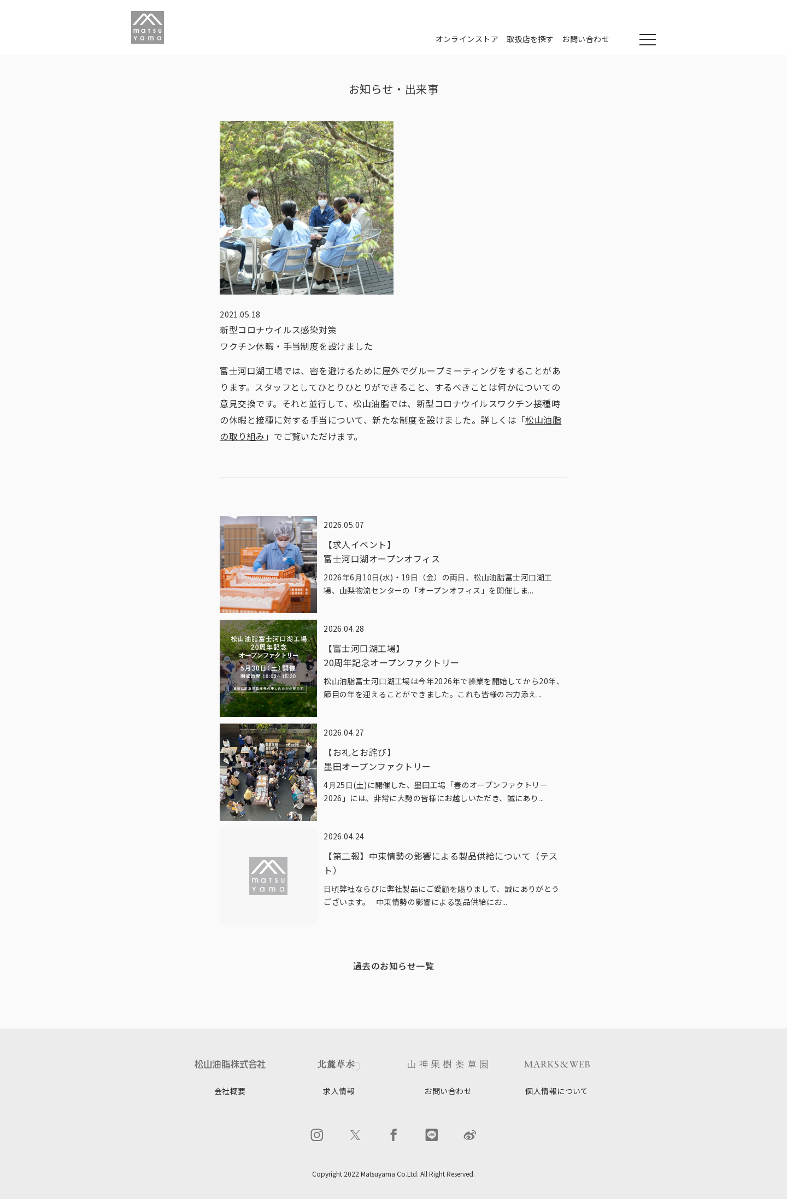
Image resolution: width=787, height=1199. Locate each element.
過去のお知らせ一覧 (393, 965)
